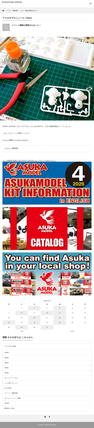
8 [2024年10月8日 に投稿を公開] (21, 313)
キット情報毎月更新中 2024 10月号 (14, 160)
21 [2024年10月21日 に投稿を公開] (9, 322)
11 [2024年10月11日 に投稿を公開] (59, 313)
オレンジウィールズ (11, 378)
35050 (7, 358)
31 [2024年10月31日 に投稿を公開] (47, 327)
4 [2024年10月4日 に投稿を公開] (59, 308)
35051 (7, 363)
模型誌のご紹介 (9, 408)
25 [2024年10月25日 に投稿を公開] (59, 322)
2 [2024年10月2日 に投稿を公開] (34, 308)
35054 (7, 373)
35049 (7, 352)
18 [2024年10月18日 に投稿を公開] (59, 317)
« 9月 (21, 331)
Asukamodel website (50, 425)
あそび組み (8, 388)
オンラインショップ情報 (12, 398)
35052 (7, 368)
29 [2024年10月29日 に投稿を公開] (21, 327)
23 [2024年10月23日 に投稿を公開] (34, 322)
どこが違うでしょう (11, 383)
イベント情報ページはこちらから (15, 140)
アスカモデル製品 (10, 346)
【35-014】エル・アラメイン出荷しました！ (41, 160)
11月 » (72, 331)
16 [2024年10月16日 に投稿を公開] (34, 317)
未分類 (6, 403)
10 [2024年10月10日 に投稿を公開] (47, 313)
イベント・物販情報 (11, 148)
